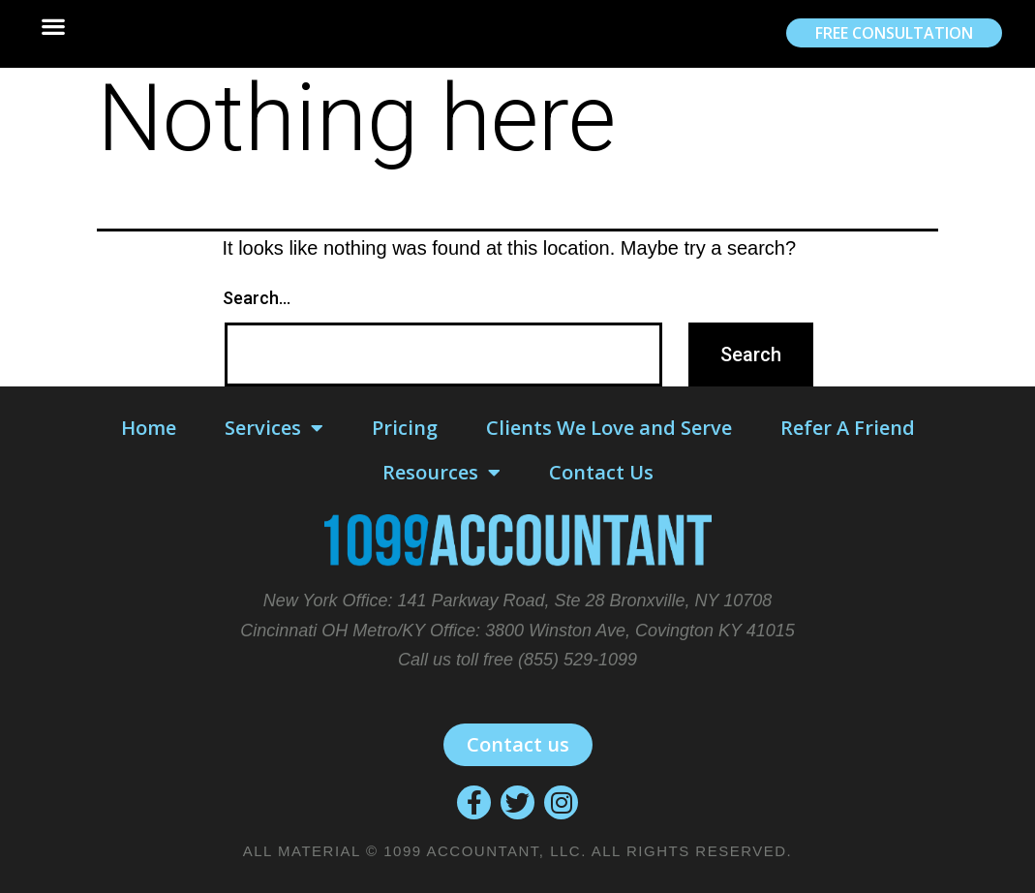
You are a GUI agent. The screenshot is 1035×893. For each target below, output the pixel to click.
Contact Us (601, 472)
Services (274, 428)
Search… (256, 298)
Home (148, 428)
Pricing (405, 428)
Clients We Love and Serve (609, 428)
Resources (441, 472)
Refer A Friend (847, 428)
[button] (53, 27)
